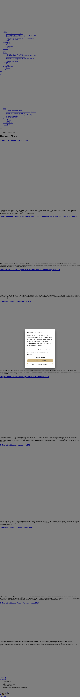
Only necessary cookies (40, 364)
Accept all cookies (40, 360)
